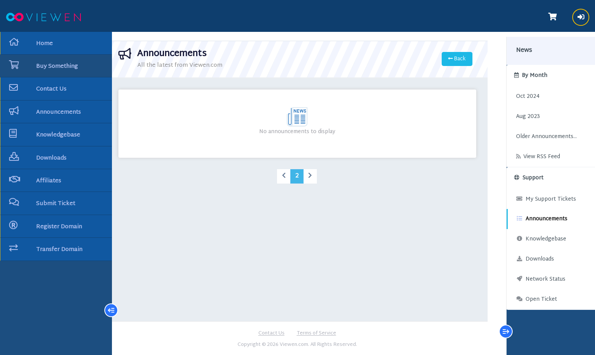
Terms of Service (316, 332)
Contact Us (271, 332)
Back (451, 58)
